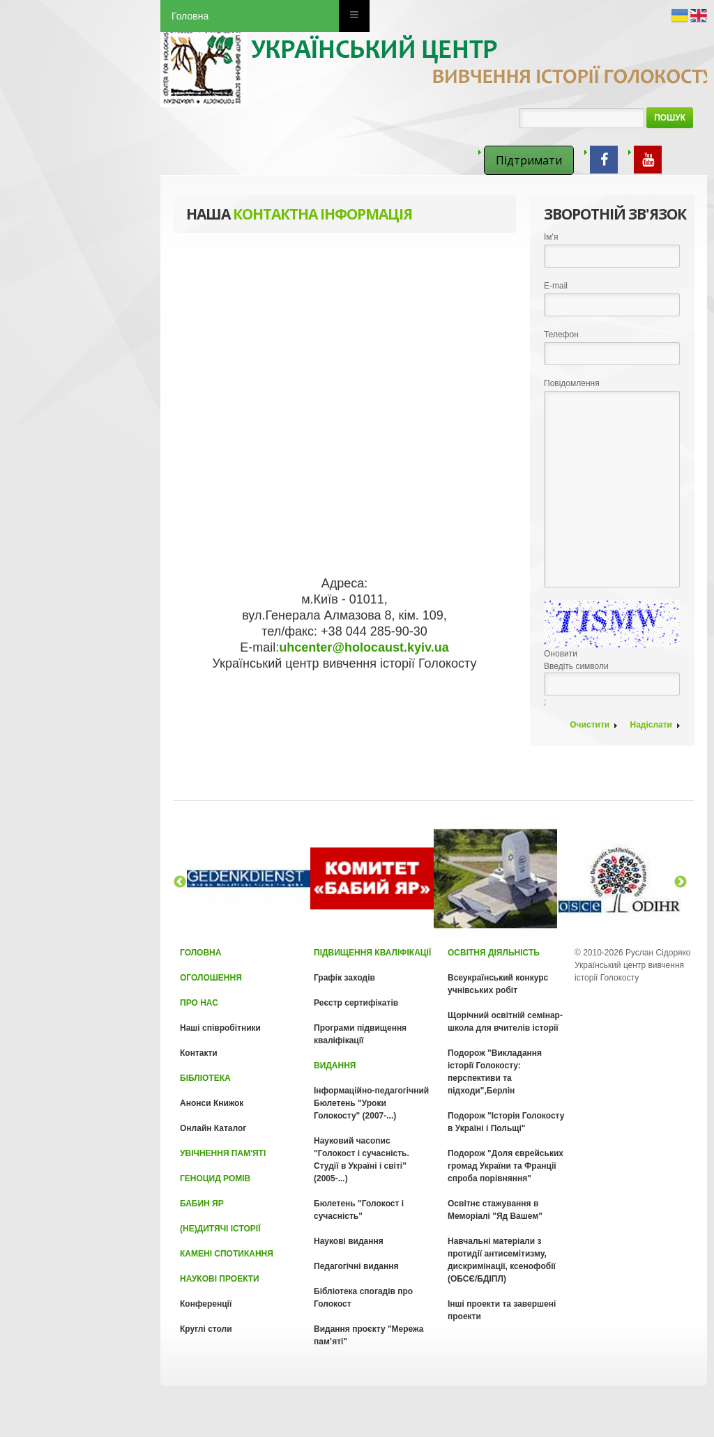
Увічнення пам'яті (223, 1153)
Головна (190, 16)
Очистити (589, 725)
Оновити (560, 654)
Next (681, 882)
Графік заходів (344, 978)
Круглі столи (206, 1329)
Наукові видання (348, 1241)
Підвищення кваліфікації (372, 953)
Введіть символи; (612, 653)
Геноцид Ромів (215, 1178)
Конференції (205, 1304)
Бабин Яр (202, 1203)
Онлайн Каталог (213, 1128)
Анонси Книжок (211, 1103)
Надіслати (651, 725)
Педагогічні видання (356, 1266)
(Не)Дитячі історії (220, 1229)
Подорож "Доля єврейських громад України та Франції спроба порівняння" (505, 1165)
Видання (335, 1065)
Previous (180, 882)
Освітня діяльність (494, 953)
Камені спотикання (226, 1254)
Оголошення (211, 978)
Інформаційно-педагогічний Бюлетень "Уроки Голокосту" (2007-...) (371, 1103)
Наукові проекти (219, 1279)
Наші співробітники (220, 1028)
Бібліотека (205, 1078)
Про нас (199, 1003)
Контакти (199, 1053)
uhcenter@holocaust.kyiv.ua (363, 647)
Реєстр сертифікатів (356, 1003)
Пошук (669, 118)
